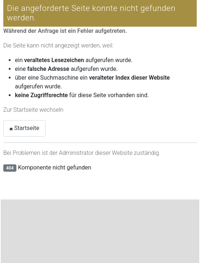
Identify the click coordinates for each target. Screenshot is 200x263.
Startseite (24, 128)
